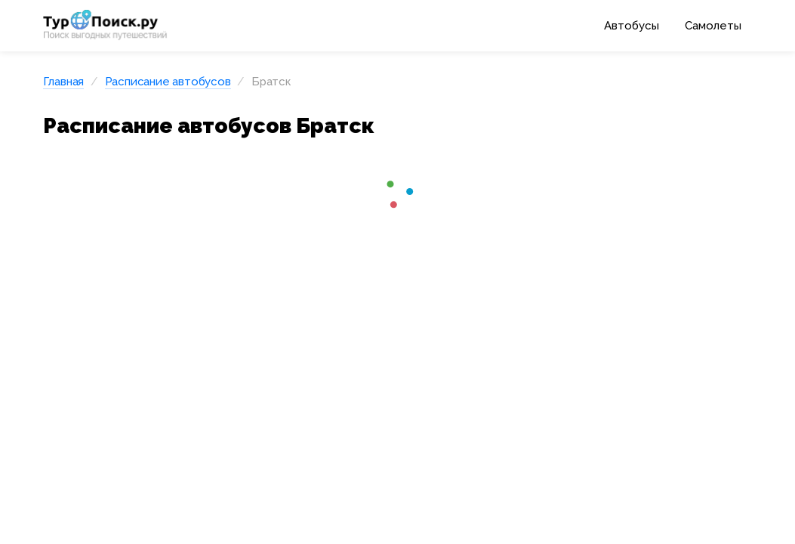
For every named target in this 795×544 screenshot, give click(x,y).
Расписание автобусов (168, 81)
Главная (64, 81)
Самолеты (713, 25)
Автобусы (631, 25)
